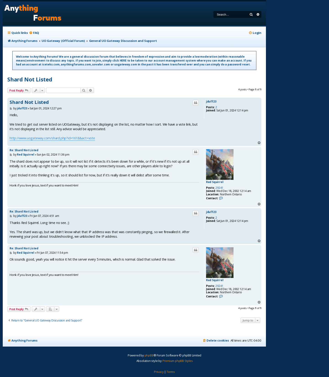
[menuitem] (34, 33)
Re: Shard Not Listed (24, 150)
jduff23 (211, 101)
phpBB (149, 355)
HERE (123, 60)
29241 (219, 187)
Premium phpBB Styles (177, 361)
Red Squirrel (214, 182)
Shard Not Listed (29, 79)
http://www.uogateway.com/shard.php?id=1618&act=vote (52, 138)
